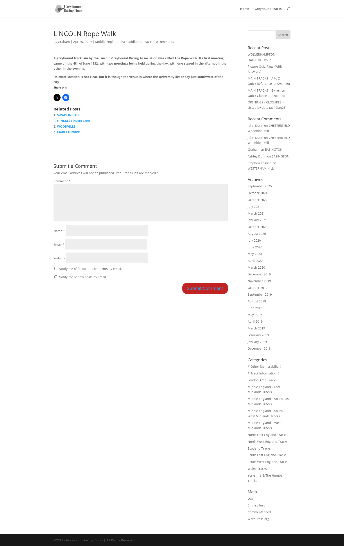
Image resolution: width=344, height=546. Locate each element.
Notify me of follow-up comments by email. (90, 269)
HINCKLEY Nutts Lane (73, 121)
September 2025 (260, 186)
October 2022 (257, 200)
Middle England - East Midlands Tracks (123, 42)
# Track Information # (264, 373)
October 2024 (257, 193)
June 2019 (255, 308)
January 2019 (257, 342)
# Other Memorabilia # (264, 366)
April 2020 (255, 261)
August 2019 (257, 301)
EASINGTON (274, 149)
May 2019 (255, 315)
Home (244, 9)
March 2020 (256, 267)
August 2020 (257, 233)
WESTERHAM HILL (261, 168)
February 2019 (258, 335)
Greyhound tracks (268, 9)
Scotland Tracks (259, 448)
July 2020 (254, 240)
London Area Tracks (262, 380)
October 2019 (257, 288)
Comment (62, 181)
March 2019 (256, 328)
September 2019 (260, 294)
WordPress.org (258, 519)
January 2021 (257, 220)
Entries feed (256, 505)
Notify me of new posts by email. (83, 277)
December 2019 (259, 274)
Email (59, 244)
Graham (64, 42)
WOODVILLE (66, 126)
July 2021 (254, 206)
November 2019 (259, 281)
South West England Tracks (268, 462)
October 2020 (257, 227)
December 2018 (259, 348)
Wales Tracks (257, 468)
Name (59, 231)
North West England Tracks (268, 441)
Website (59, 258)
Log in (252, 498)
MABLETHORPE (68, 132)
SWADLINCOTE (68, 115)
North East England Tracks (267, 435)
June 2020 (255, 247)
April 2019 (255, 321)
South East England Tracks (267, 455)
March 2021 (256, 213)
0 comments (165, 42)
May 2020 (255, 254)
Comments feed (259, 512)
